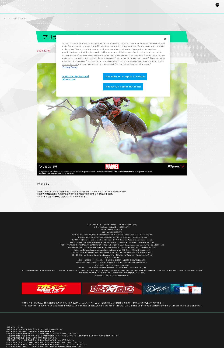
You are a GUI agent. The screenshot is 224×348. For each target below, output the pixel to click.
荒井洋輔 (55, 179)
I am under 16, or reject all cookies (125, 76)
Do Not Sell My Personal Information (75, 77)
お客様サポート (178, 313)
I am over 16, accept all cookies (123, 86)
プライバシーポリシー (196, 313)
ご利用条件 (214, 313)
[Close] (165, 39)
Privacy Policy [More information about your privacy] (70, 67)
